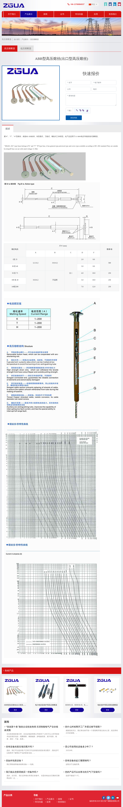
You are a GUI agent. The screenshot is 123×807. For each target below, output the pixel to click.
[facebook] (106, 4)
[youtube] (119, 4)
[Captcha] (69, 110)
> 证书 (71, 799)
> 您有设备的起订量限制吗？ (77, 760)
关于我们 (12, 14)
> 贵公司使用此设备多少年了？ (78, 746)
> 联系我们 (61, 802)
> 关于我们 (38, 799)
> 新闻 (59, 799)
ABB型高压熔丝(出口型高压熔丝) (16, 705)
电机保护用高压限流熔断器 (108, 705)
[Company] (78, 89)
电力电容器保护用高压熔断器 (46, 705)
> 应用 (47, 802)
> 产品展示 (49, 799)
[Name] (78, 82)
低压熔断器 (25, 48)
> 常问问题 (38, 802)
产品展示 (28, 14)
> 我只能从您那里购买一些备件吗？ (21, 772)
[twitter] (110, 4)
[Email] (104, 82)
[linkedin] (115, 4)
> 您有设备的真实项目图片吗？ (19, 746)
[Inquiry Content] (91, 99)
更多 (15, 710)
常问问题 (79, 14)
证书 (62, 14)
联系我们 (113, 14)
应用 (96, 14)
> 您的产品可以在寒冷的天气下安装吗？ (82, 772)
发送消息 (73, 118)
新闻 (45, 14)
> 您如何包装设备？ (13, 760)
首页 (18, 39)
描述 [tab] (7, 128)
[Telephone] (104, 89)
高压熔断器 (9, 48)
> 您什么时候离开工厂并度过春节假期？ (82, 727)
